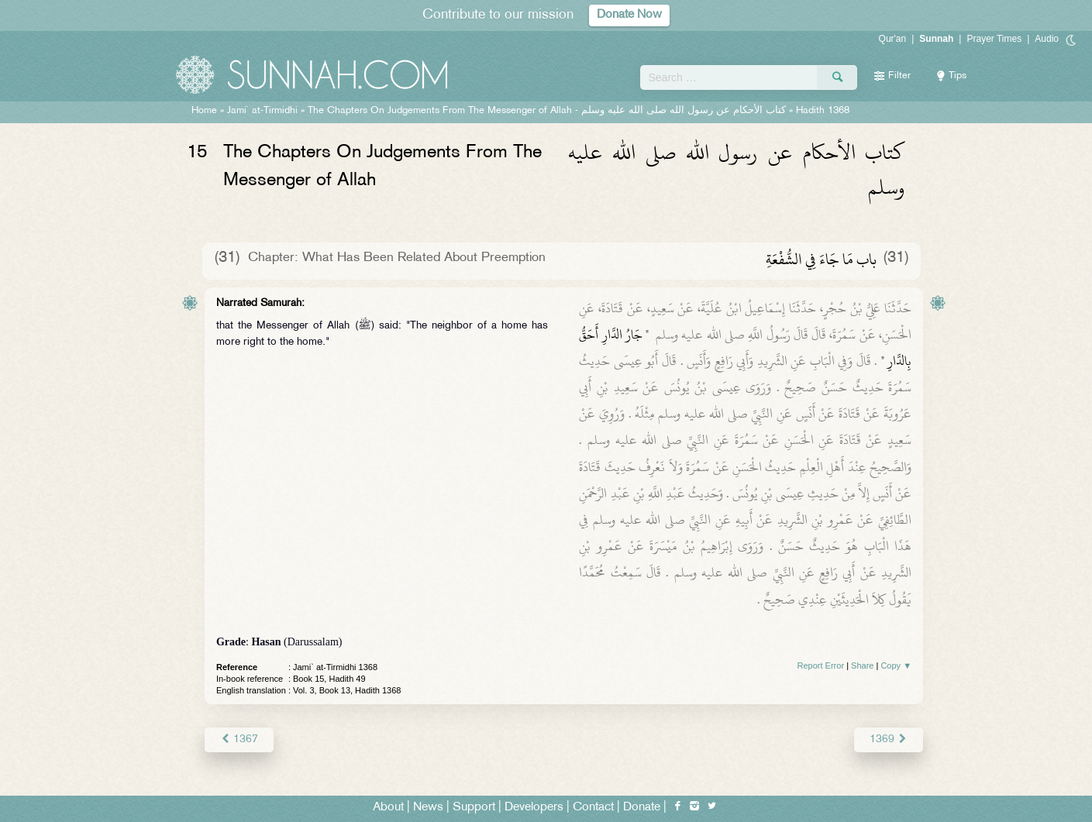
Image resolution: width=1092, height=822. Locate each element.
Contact (593, 807)
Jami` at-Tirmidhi (262, 110)
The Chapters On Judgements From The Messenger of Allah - (547, 110)
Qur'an (893, 38)
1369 (889, 739)
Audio (1047, 38)
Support (474, 807)
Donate (641, 807)
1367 (239, 739)
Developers (534, 807)
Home (204, 110)
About (388, 807)
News (428, 807)
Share (862, 665)
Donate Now (629, 15)
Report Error (821, 665)
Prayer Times (993, 38)
